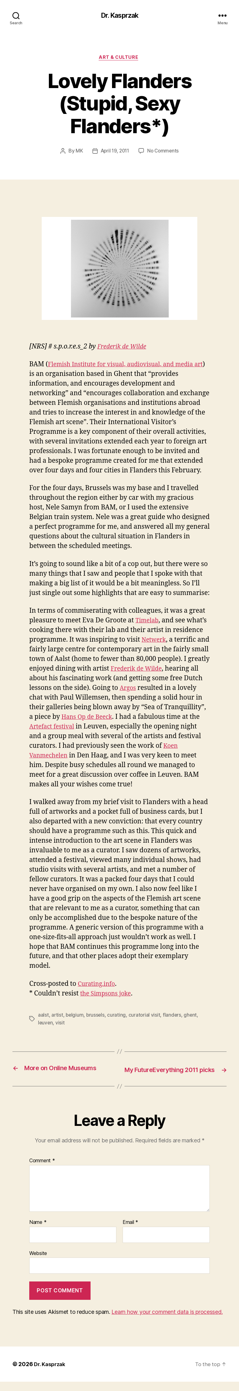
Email (130, 1232)
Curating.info (98, 985)
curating (118, 1016)
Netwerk (155, 641)
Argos (163, 689)
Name (37, 1232)
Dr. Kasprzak (119, 15)
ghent (192, 1016)
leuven (45, 1024)
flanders (173, 1016)
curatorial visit (146, 1016)
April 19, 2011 (114, 152)
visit (60, 1024)
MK (77, 152)
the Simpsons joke (108, 995)
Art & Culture (119, 59)
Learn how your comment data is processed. (167, 1321)
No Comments (164, 152)
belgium (75, 1016)
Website (38, 1262)
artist (57, 1016)
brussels (96, 1016)
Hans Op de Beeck (132, 718)
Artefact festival (117, 728)
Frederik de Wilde (124, 348)
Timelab (148, 622)
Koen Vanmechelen (85, 757)
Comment (42, 1170)
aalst (43, 1016)
